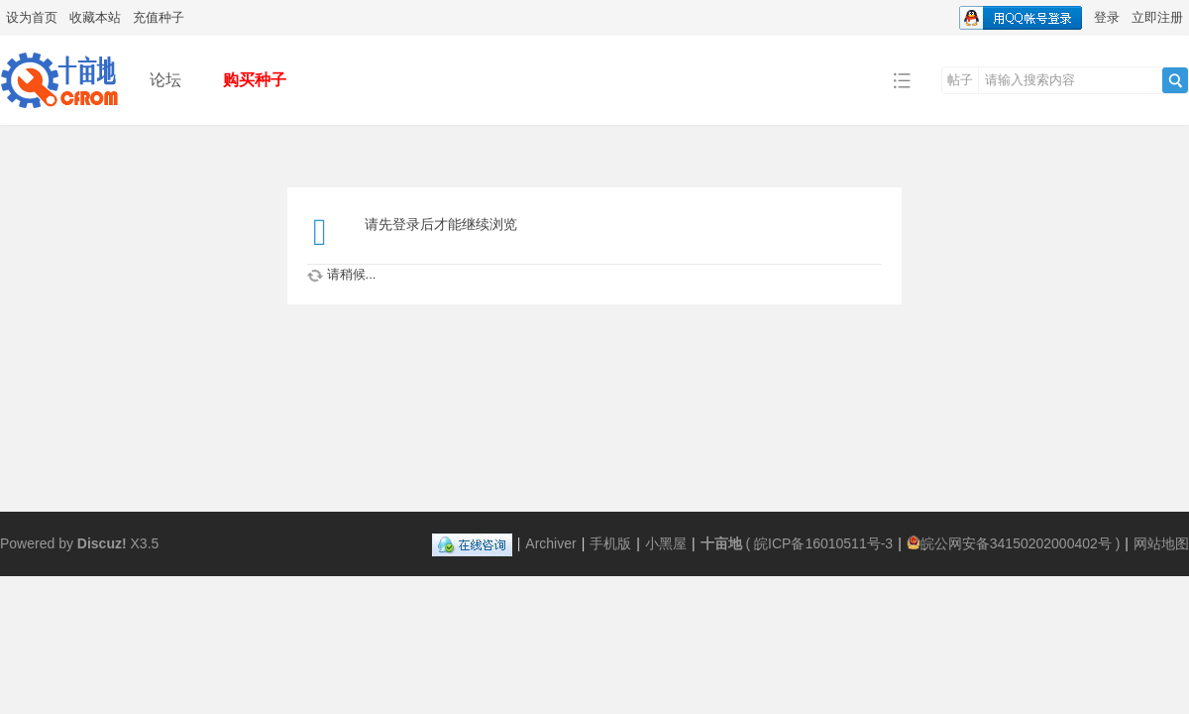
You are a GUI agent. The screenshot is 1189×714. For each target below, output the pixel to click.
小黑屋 (666, 543)
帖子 (960, 79)
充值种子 (158, 17)
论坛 (165, 79)
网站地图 (1161, 543)
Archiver (550, 543)
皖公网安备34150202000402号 (1009, 543)
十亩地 (721, 543)
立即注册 (1157, 17)
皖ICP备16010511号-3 (823, 543)
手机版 (610, 543)
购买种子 (254, 79)
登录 (1107, 17)
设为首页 (31, 17)
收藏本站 (95, 17)
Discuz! (102, 543)
